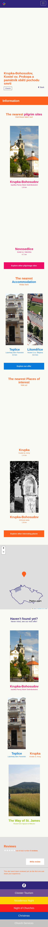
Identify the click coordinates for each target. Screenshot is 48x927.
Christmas (24, 915)
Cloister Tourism (24, 893)
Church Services (24, 923)
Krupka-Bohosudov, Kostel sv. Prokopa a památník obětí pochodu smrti (21, 78)
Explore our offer (24, 366)
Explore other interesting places (24, 534)
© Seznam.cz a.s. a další (42, 608)
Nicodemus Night (24, 900)
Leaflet (34, 608)
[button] (24, 574)
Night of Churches (24, 908)
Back (41, 87)
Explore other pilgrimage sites (24, 266)
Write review (35, 862)
